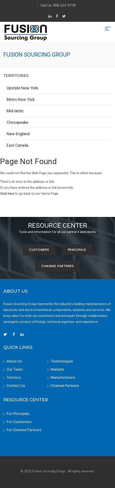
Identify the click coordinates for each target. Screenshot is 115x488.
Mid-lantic (15, 111)
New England (18, 133)
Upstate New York (22, 88)
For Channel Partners (24, 430)
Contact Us (16, 385)
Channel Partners (57, 266)
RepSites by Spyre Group (57, 477)
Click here (7, 194)
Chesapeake (18, 122)
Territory (14, 377)
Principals (77, 250)
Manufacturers (63, 377)
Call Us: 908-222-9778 (58, 5)
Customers (39, 250)
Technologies (62, 361)
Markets (57, 369)
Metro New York (21, 99)
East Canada (17, 145)
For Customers (19, 422)
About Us (14, 361)
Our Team (15, 369)
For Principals (18, 413)
